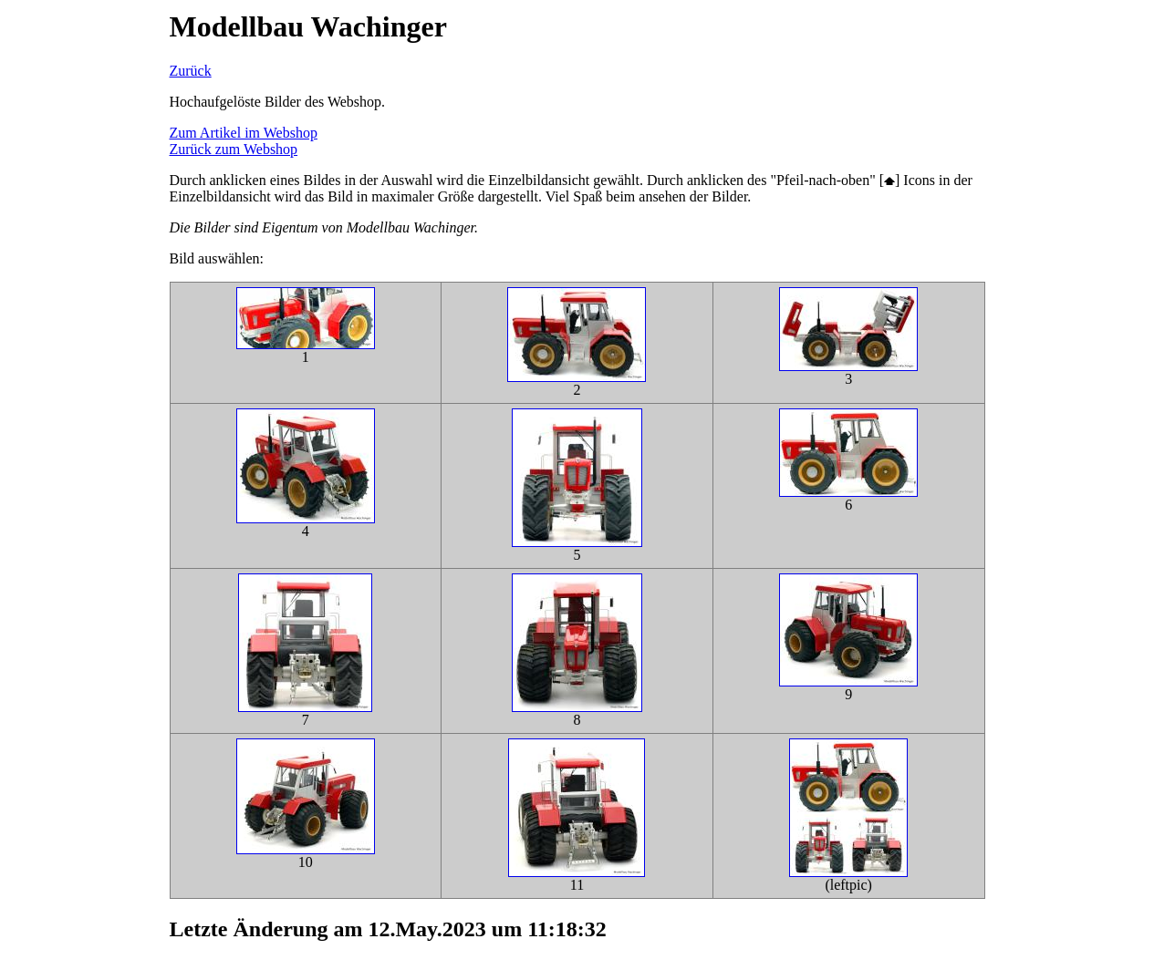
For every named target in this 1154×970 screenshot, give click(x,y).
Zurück (191, 70)
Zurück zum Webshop (234, 149)
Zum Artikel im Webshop (243, 132)
